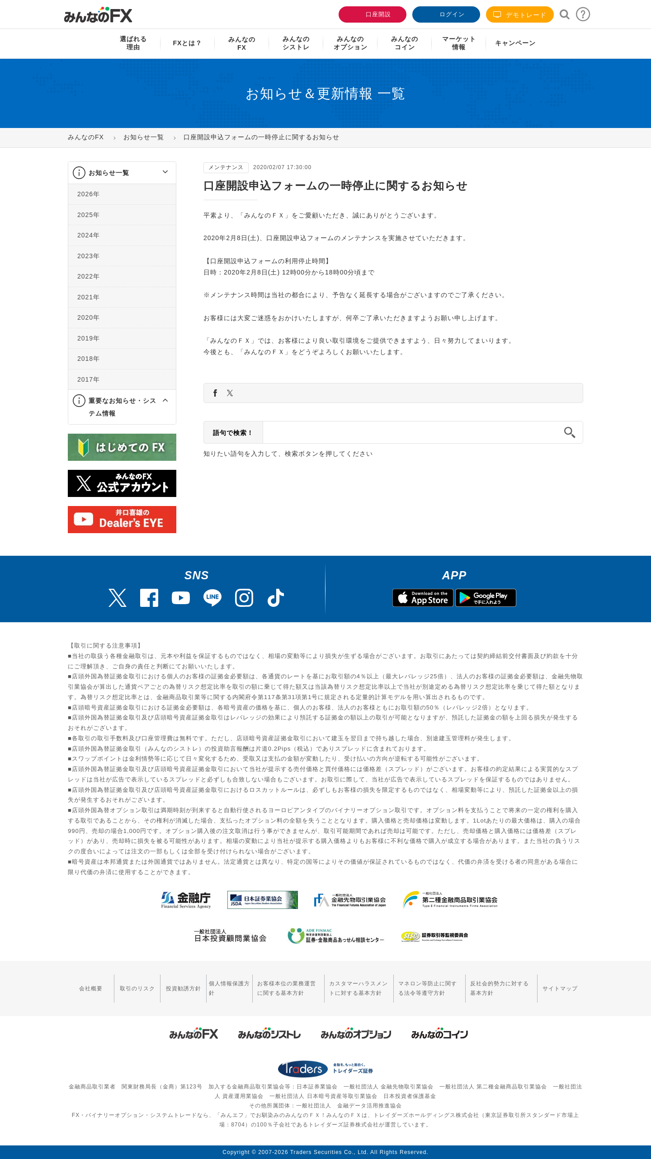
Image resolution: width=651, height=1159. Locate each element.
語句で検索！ (233, 432)
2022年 (88, 276)
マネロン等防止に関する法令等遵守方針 (427, 988)
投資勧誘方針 (183, 988)
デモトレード (520, 15)
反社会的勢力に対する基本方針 (499, 988)
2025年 (88, 214)
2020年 (88, 317)
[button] (157, 172)
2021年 (88, 297)
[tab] (122, 173)
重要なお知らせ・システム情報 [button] (122, 407)
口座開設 (371, 13)
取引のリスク (137, 988)
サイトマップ (560, 988)
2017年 (88, 379)
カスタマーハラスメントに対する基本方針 (358, 988)
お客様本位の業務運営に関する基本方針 (286, 988)
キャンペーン (515, 43)
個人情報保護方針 (229, 988)
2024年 (88, 235)
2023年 (88, 256)
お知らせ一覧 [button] (109, 172)
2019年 (88, 338)
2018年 (88, 358)
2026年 (88, 194)
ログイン (445, 13)
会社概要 (91, 988)
